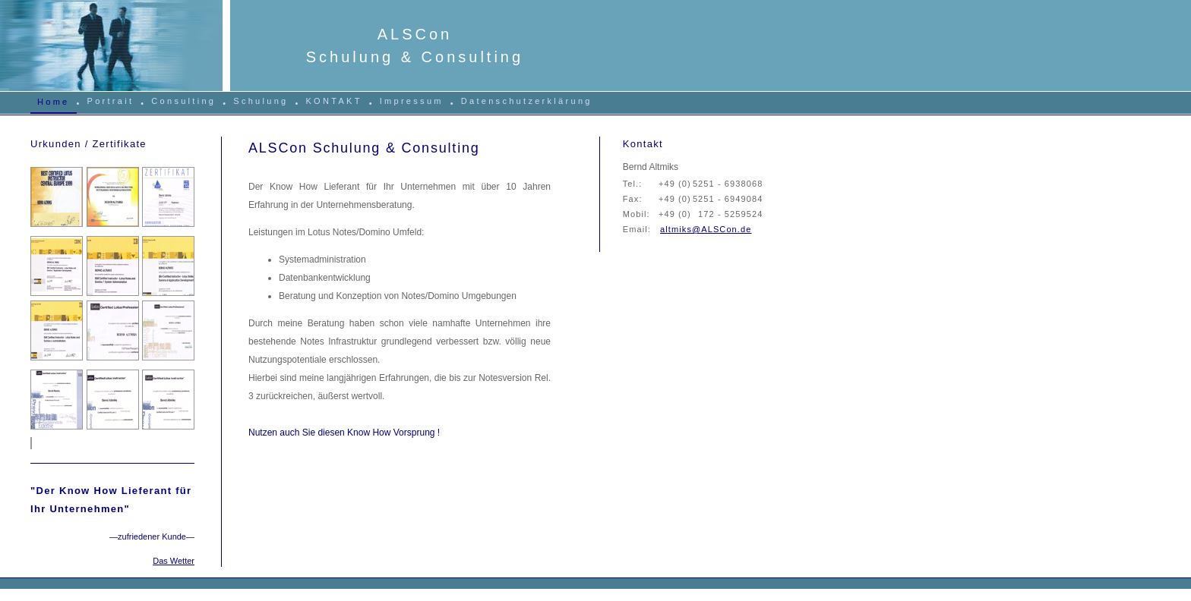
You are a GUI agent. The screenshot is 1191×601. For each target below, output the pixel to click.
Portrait (110, 100)
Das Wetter (173, 560)
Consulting (183, 100)
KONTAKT (333, 100)
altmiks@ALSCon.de (705, 229)
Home (53, 101)
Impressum (412, 100)
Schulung (260, 100)
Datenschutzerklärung (526, 100)
